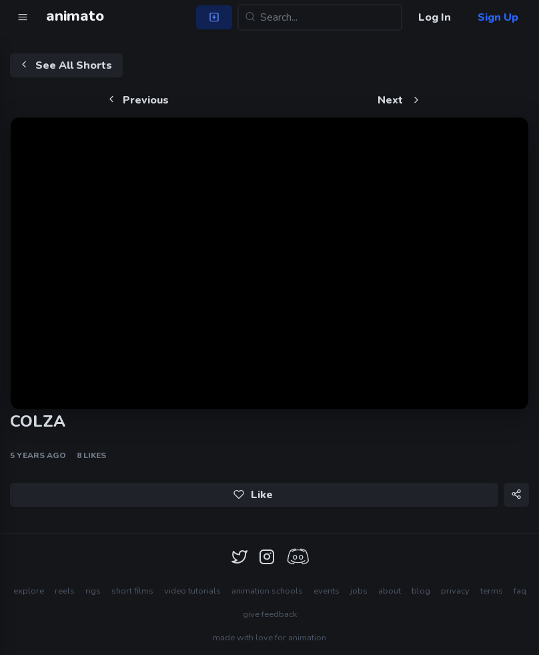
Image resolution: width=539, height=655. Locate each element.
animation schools (267, 591)
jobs (359, 591)
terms (491, 591)
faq (520, 591)
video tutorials (192, 591)
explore (28, 591)
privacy (455, 591)
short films (132, 591)
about (389, 591)
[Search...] (319, 17)
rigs (93, 591)
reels (65, 591)
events (327, 591)
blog (421, 591)
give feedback (270, 614)
